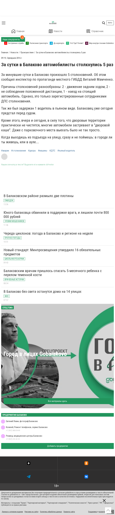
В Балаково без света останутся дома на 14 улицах (42, 291)
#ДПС (52, 150)
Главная (18, 31)
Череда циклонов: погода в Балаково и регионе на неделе (48, 233)
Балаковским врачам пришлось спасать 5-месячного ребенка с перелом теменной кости (53, 273)
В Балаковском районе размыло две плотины (39, 196)
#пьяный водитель (66, 150)
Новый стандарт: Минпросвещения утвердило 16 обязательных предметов (52, 252)
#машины (42, 150)
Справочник (95, 31)
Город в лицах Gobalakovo (35, 353)
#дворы (32, 150)
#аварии (5, 150)
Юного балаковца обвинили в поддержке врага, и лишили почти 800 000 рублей (56, 214)
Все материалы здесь (57, 401)
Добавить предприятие (57, 446)
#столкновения (18, 150)
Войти (110, 23)
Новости (55, 31)
